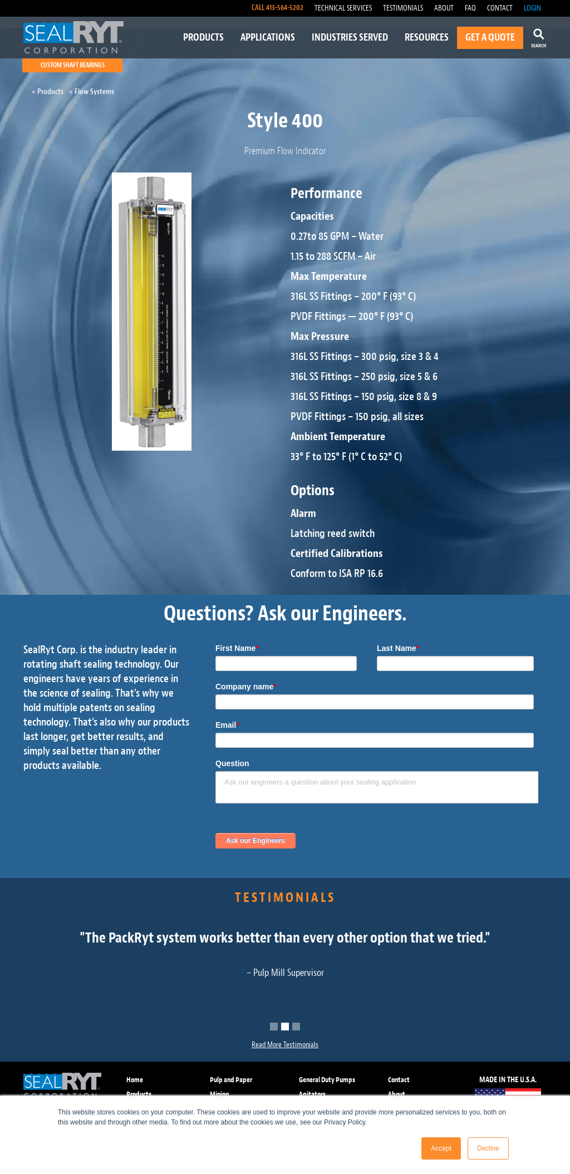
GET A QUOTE (490, 37)
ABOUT (444, 8)
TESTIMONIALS (403, 8)
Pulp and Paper (231, 1079)
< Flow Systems (91, 91)
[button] (274, 1026)
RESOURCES (427, 37)
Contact (399, 1079)
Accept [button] (441, 1148)
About (396, 1094)
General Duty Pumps (327, 1079)
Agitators (312, 1094)
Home (134, 1079)
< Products (47, 91)
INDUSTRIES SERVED (350, 37)
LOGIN (532, 8)
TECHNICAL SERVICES (343, 8)
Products (138, 1094)
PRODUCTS (203, 37)
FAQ (470, 8)
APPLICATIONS (267, 37)
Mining (219, 1094)
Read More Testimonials (285, 1044)
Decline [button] (488, 1148)
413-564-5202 (284, 7)
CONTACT (500, 8)
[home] (73, 37)
